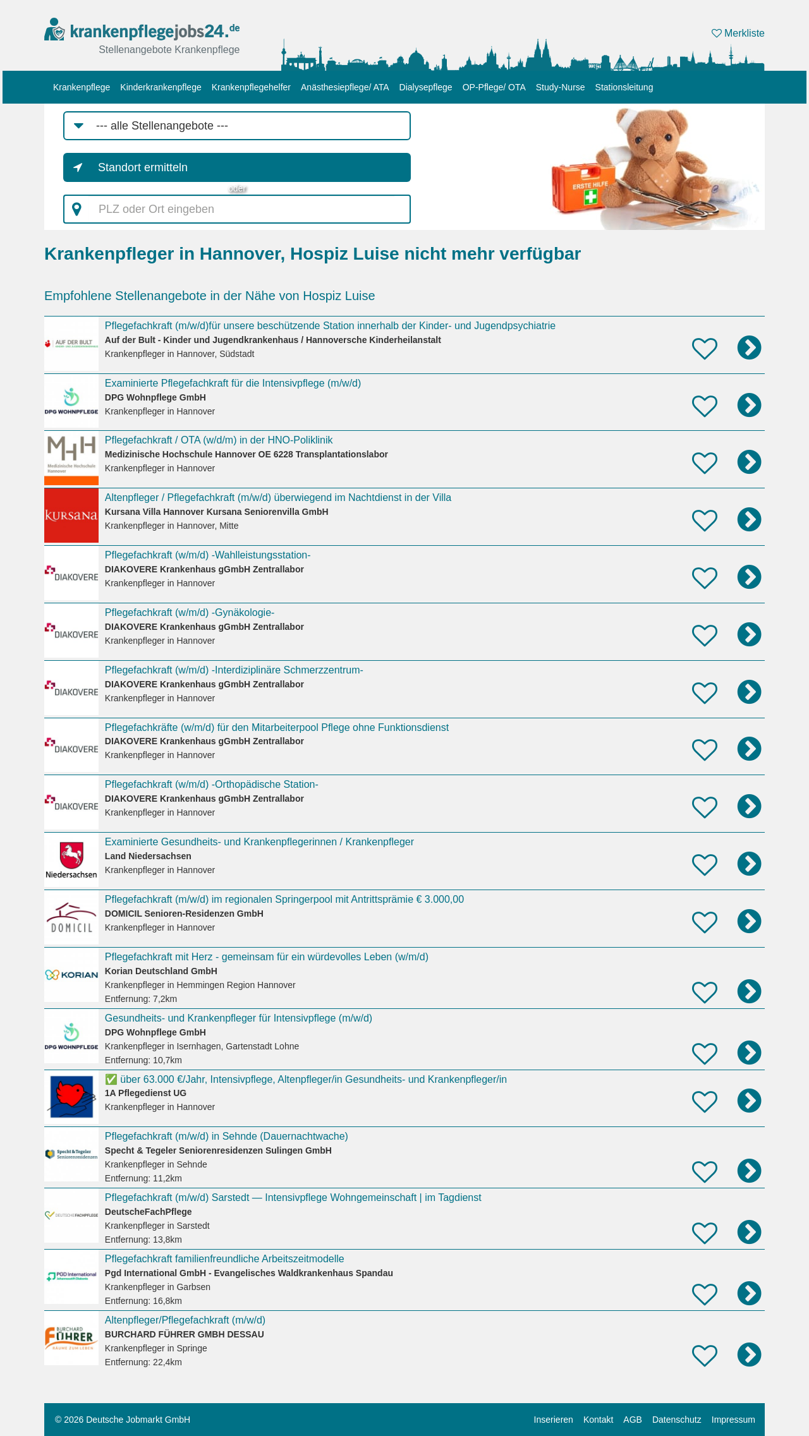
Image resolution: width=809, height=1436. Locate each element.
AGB (632, 1420)
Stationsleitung (624, 87)
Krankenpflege (81, 87)
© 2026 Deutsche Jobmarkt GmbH (122, 1420)
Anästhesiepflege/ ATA (345, 87)
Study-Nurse (560, 87)
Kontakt (598, 1420)
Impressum (733, 1420)
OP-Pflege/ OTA (494, 87)
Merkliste (738, 33)
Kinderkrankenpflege (160, 87)
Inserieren (553, 1420)
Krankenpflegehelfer (251, 87)
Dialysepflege (426, 87)
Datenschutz (677, 1420)
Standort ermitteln (143, 167)
